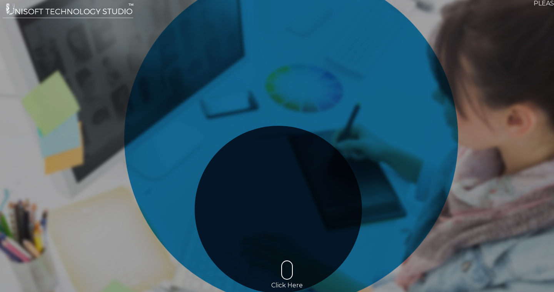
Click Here (287, 274)
